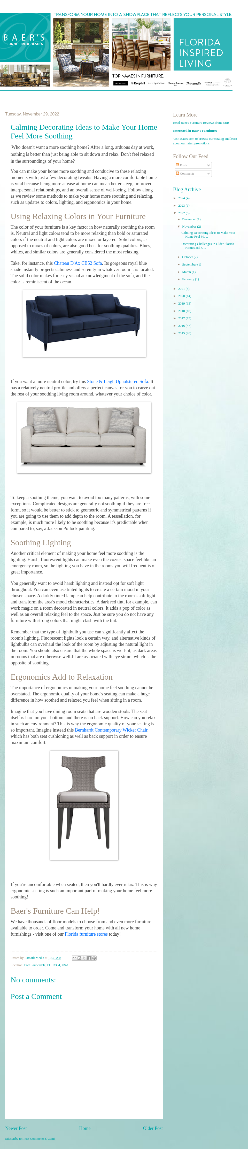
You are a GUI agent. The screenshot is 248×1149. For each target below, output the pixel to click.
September (189, 264)
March (187, 272)
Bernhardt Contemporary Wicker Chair (111, 730)
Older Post (153, 1128)
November (189, 226)
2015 (182, 333)
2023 (182, 205)
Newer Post (16, 1128)
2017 (182, 318)
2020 (182, 296)
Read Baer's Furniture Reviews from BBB (201, 123)
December (189, 219)
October (188, 257)
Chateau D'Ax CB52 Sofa (78, 263)
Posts (181, 165)
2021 (182, 289)
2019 (182, 303)
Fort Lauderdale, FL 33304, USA (46, 965)
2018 (182, 311)
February (188, 279)
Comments (185, 173)
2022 (182, 213)
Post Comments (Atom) (39, 1138)
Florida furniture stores (86, 934)
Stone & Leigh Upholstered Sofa (117, 381)
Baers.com (187, 139)
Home (84, 1128)
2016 (182, 326)
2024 (182, 198)
